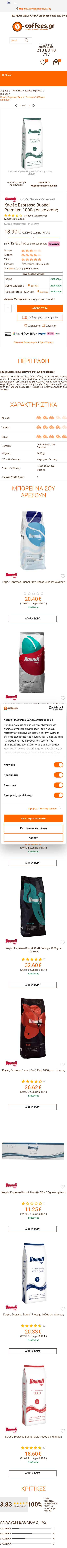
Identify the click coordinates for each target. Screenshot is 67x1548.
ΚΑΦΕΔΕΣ (16, 90)
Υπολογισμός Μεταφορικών (43, 317)
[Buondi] (10, 575)
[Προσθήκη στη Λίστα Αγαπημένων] (62, 576)
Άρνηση (33, 837)
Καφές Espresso (33, 90)
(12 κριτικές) (39, 215)
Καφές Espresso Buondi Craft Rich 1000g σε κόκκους (33, 1070)
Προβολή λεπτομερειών (42, 808)
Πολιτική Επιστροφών (25, 342)
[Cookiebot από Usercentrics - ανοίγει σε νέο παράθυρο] (48, 708)
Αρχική (4, 90)
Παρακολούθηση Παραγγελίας (35, 8)
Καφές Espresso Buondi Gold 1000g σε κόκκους (33, 1258)
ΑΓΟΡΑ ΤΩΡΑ (40, 308)
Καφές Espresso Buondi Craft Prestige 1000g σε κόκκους (34, 950)
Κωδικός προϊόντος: (15, 224)
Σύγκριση (51, 325)
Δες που (33, 286)
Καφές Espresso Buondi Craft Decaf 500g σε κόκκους (33, 582)
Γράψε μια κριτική (14, 218)
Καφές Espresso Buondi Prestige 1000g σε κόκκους (33, 1195)
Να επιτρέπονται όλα (33, 818)
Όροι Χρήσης (46, 342)
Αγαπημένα (34, 325)
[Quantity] (8, 308)
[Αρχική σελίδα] (33, 31)
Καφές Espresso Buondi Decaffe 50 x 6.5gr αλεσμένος (33, 1133)
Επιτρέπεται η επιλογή (33, 828)
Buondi (4, 94)
